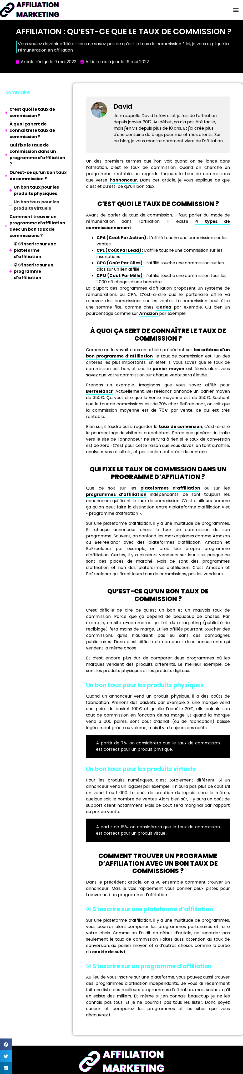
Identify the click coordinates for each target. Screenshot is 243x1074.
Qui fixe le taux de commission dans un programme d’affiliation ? (37, 154)
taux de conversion (180, 426)
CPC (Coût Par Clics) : (120, 263)
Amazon (148, 313)
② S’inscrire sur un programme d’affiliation (33, 271)
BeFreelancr (99, 391)
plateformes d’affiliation (170, 488)
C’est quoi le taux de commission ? (32, 112)
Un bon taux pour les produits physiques (36, 190)
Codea (163, 307)
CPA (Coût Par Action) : (122, 238)
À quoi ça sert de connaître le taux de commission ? (32, 130)
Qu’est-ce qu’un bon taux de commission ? (38, 175)
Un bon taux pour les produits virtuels (36, 205)
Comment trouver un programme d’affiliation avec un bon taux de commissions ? (37, 226)
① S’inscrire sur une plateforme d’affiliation (35, 250)
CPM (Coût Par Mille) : (120, 276)
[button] (236, 10)
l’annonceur (123, 180)
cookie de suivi (108, 952)
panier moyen (168, 369)
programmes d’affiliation (116, 494)
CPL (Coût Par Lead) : (120, 250)
